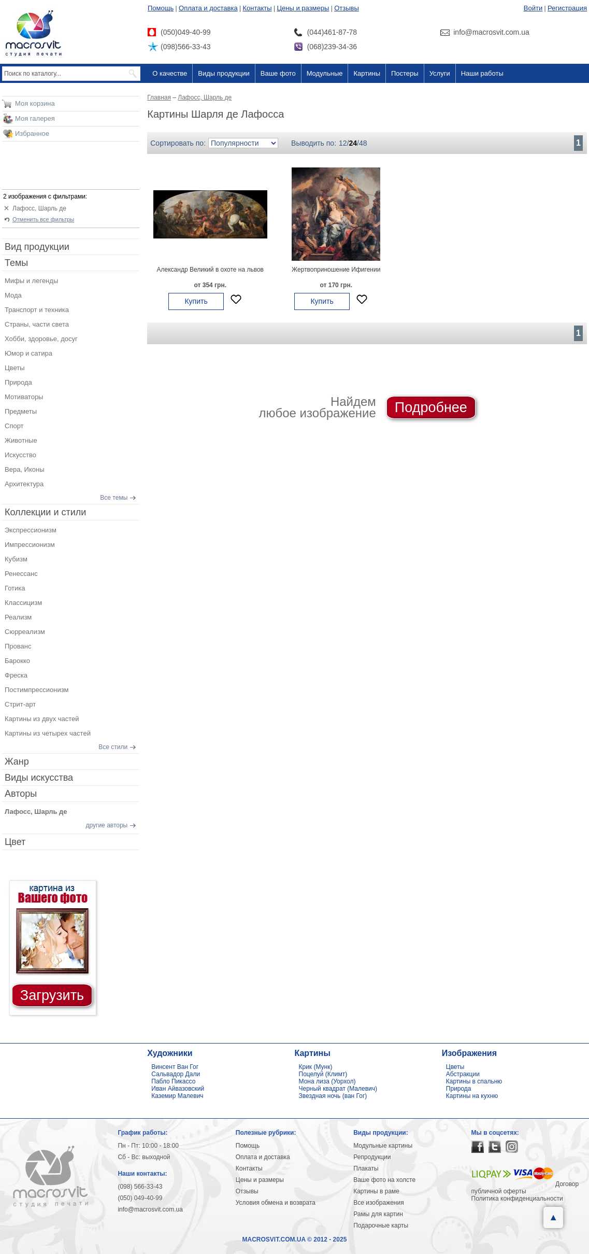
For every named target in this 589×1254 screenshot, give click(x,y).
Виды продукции (223, 73)
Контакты (257, 8)
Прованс (18, 646)
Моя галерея (35, 118)
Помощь (161, 8)
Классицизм (23, 603)
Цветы (14, 368)
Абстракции (463, 1074)
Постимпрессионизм (37, 690)
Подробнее (431, 407)
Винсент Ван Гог (174, 1066)
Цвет (15, 842)
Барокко (17, 661)
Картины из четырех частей (48, 733)
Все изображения (378, 1202)
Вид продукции (37, 247)
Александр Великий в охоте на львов (210, 269)
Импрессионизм (30, 544)
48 (363, 143)
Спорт (14, 426)
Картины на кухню (472, 1096)
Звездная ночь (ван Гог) (333, 1096)
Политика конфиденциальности (517, 1198)
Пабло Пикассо (173, 1081)
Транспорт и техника (37, 310)
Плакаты (365, 1168)
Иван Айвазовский (177, 1088)
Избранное (32, 133)
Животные (21, 440)
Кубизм (16, 559)
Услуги (439, 73)
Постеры (405, 73)
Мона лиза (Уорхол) (327, 1081)
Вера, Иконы (25, 469)
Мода (13, 295)
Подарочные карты (380, 1225)
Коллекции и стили (45, 512)
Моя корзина (35, 103)
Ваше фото (278, 73)
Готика (15, 588)
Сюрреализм (25, 632)
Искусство (20, 455)
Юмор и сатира (28, 353)
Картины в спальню (474, 1081)
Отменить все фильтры (43, 219)
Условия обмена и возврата (275, 1202)
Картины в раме (376, 1191)
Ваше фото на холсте (384, 1179)
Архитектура (24, 484)
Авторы (21, 793)
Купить (195, 301)
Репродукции (372, 1157)
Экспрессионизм (30, 530)
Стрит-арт (20, 704)
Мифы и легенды (31, 281)
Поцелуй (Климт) (323, 1074)
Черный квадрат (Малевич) (338, 1088)
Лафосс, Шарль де (39, 208)
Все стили (112, 747)
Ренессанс (21, 573)
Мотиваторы (24, 397)
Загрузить (52, 995)
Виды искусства (39, 777)
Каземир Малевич (177, 1096)
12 (343, 143)
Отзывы (346, 8)
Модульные (325, 73)
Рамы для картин (378, 1214)
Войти (533, 8)
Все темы (113, 497)
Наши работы (482, 73)
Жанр (17, 761)
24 (353, 143)
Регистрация (567, 8)
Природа (18, 382)
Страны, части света (37, 324)
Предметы (21, 411)
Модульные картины (382, 1145)
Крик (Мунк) (316, 1066)
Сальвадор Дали (175, 1074)
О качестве (169, 73)
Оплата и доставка (208, 8)
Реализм (18, 617)
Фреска (16, 675)
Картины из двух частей (42, 719)
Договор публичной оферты (525, 1187)
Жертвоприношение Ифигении (336, 269)
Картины (366, 73)
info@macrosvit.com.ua (150, 1209)
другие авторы (107, 825)
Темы (16, 263)
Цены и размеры (303, 8)
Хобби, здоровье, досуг (41, 339)
